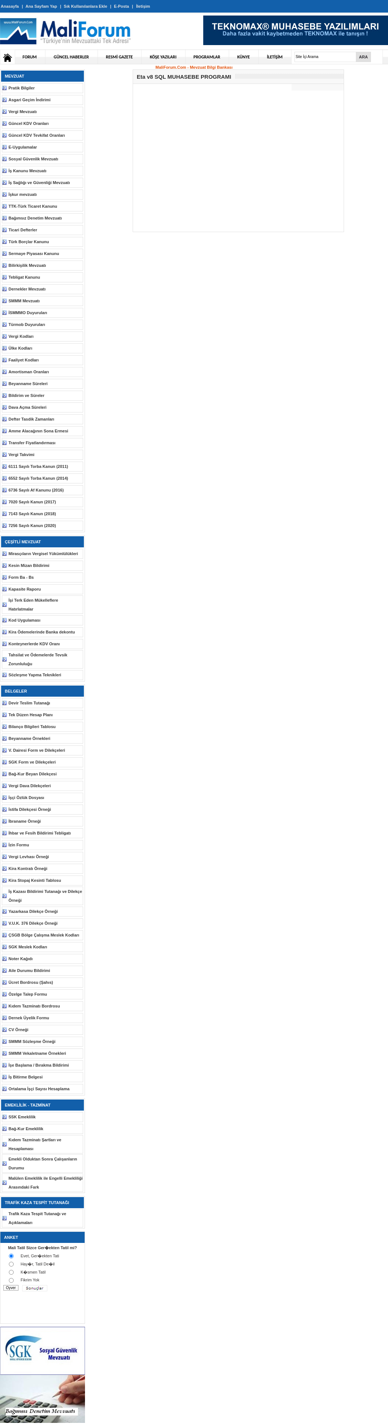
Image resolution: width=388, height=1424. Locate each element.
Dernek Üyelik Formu (28, 1018)
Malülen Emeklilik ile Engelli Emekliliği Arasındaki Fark (45, 1182)
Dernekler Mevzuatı (26, 289)
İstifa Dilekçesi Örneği (29, 809)
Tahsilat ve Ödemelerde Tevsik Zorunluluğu (37, 659)
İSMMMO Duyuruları (27, 312)
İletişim (143, 6)
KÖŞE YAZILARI (163, 57)
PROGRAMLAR (207, 57)
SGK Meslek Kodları (27, 947)
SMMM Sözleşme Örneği (31, 1041)
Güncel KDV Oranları (28, 123)
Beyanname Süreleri (28, 383)
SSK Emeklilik (21, 1117)
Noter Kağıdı (20, 958)
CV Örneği (18, 1029)
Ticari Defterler (22, 230)
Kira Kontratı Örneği (27, 868)
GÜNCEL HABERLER (71, 57)
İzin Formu (18, 845)
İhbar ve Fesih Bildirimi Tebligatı (39, 833)
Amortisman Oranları (28, 372)
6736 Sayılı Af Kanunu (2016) (36, 490)
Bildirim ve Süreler (26, 395)
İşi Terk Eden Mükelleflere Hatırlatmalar (33, 604)
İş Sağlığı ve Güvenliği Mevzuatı (39, 182)
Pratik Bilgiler (21, 88)
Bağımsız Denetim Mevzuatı (35, 218)
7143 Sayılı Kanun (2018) (32, 514)
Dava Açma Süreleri (27, 407)
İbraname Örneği (24, 821)
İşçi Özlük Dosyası (26, 797)
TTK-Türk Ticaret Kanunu (32, 206)
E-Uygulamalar (22, 147)
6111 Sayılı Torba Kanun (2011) (38, 466)
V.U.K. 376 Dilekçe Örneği (33, 923)
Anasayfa (10, 6)
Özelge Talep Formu (27, 994)
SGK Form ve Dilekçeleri (32, 762)
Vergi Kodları (21, 336)
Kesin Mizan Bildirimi (29, 565)
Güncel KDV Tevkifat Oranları (36, 135)
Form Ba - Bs (21, 577)
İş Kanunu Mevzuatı (27, 171)
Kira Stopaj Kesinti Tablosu (34, 880)
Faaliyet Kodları (23, 360)
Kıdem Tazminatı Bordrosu (34, 1006)
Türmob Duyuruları (26, 324)
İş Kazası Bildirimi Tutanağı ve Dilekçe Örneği (45, 896)
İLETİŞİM (275, 57)
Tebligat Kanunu (24, 277)
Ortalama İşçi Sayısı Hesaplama (38, 1089)
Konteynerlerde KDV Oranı (34, 644)
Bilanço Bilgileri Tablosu (32, 726)
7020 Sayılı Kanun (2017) (32, 502)
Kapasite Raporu (24, 589)
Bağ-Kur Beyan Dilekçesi (32, 774)
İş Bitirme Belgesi (25, 1077)
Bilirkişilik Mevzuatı (27, 265)
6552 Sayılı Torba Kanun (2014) (38, 478)
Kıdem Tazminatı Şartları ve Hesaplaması (34, 1144)
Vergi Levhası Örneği (28, 856)
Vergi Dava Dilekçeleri (29, 786)
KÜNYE (243, 57)
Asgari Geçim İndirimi (29, 100)
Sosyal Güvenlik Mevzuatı (33, 159)
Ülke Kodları (20, 348)
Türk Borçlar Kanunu (28, 241)
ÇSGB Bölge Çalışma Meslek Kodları (43, 935)
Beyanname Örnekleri (29, 738)
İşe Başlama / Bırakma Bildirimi (38, 1065)
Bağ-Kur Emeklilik (25, 1128)
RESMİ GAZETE (119, 57)
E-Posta (121, 6)
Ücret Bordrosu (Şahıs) (30, 982)
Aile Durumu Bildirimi (29, 970)
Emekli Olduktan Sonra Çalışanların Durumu (42, 1163)
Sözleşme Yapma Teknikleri (34, 675)
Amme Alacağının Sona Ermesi (38, 431)
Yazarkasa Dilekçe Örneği (33, 911)
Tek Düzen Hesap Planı (30, 715)
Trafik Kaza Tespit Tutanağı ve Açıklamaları (37, 1218)
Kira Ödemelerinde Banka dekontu (41, 632)
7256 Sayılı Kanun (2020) (32, 525)
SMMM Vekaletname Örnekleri (37, 1053)
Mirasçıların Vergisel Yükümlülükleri (43, 553)
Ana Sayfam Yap (41, 6)
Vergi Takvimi (21, 454)
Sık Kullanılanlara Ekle (85, 6)
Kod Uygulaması (24, 620)
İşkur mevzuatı (22, 194)
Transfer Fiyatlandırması (31, 443)
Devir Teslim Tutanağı (29, 703)
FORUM (30, 57)
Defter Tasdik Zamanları (31, 419)
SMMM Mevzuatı (24, 301)
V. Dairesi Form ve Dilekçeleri (36, 750)
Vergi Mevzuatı (22, 111)
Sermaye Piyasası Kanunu (33, 253)
